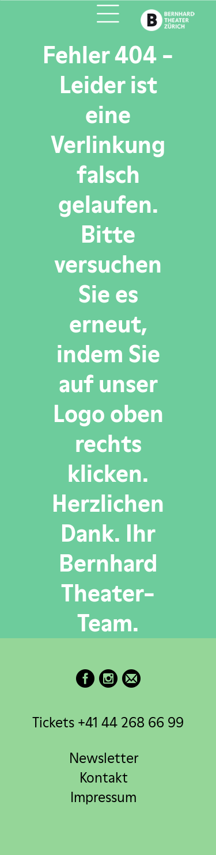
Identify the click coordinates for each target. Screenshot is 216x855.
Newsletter (103, 758)
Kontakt (103, 777)
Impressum (103, 797)
